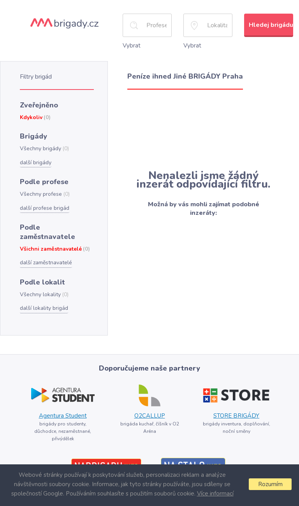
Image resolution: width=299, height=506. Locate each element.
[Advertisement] (203, 129)
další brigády (35, 159)
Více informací (215, 493)
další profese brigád (44, 203)
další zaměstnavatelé (45, 247)
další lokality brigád (43, 291)
